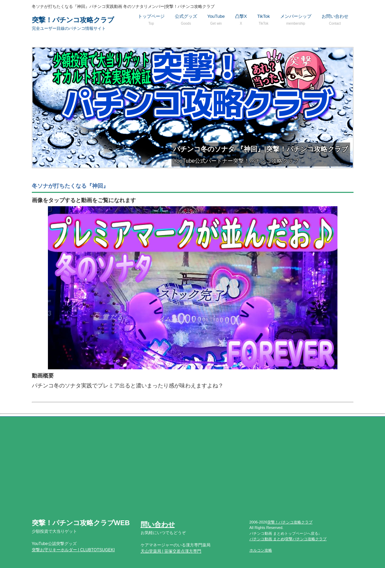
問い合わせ (158, 524)
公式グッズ (186, 19)
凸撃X (241, 19)
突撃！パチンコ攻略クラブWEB (81, 526)
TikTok (263, 19)
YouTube (216, 19)
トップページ (151, 19)
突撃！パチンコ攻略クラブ (73, 23)
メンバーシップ (295, 19)
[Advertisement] (193, 471)
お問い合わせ (335, 19)
